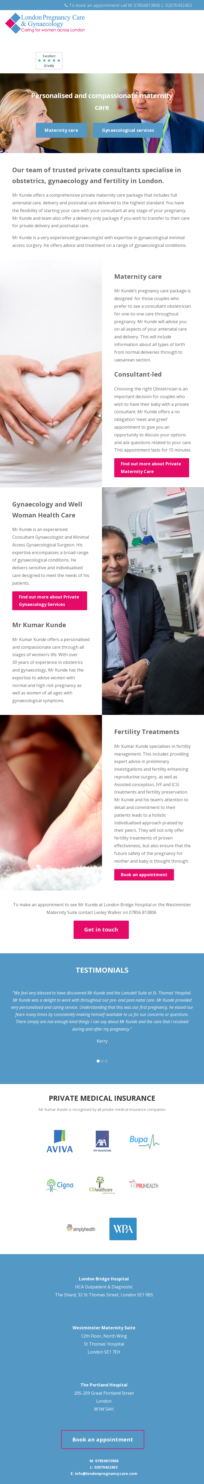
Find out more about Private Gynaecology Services (49, 601)
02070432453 (178, 5)
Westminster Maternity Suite (104, 1328)
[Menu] (189, 18)
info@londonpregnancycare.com (106, 1473)
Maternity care (61, 130)
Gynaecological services (128, 130)
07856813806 (147, 5)
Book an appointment (144, 875)
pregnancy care (153, 291)
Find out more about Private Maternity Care (151, 467)
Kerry (102, 1041)
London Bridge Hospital (104, 1279)
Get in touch (101, 929)
